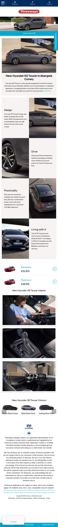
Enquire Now (48, 525)
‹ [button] (4, 411)
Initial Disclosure (33, 492)
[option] (10, 409)
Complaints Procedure (47, 492)
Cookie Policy (23, 492)
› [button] (54, 411)
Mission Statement (35, 490)
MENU (3, 3)
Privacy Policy (46, 490)
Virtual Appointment (56, 41)
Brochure (28, 525)
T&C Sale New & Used (21, 490)
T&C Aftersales (8, 490)
